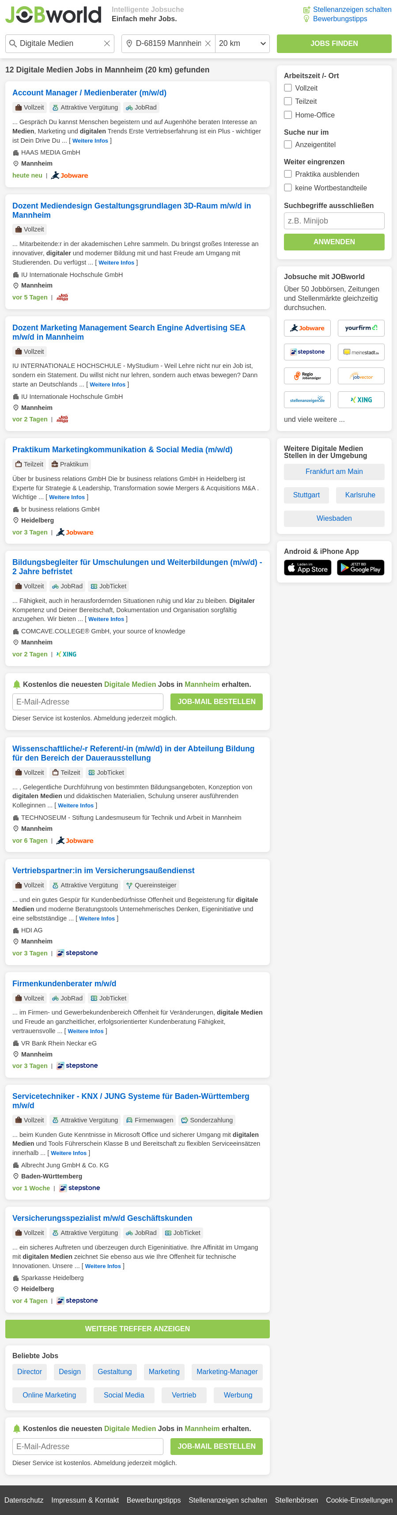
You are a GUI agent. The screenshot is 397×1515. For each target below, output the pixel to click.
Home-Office (315, 115)
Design (70, 1371)
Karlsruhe (360, 495)
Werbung (238, 1395)
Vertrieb (184, 1395)
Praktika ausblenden (327, 174)
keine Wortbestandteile (331, 188)
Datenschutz (24, 1500)
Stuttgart (306, 495)
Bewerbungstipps (340, 19)
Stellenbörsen (296, 1500)
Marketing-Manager (227, 1371)
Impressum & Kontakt (85, 1500)
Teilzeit (306, 101)
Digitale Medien (44, 69)
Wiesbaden (334, 518)
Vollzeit (306, 88)
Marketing (164, 1371)
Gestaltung (115, 1371)
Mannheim (124, 69)
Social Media (124, 1395)
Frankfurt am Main (334, 471)
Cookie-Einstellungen (359, 1500)
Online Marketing (49, 1395)
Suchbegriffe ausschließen (329, 205)
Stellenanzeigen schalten (352, 9)
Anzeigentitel (315, 144)
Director (29, 1371)
